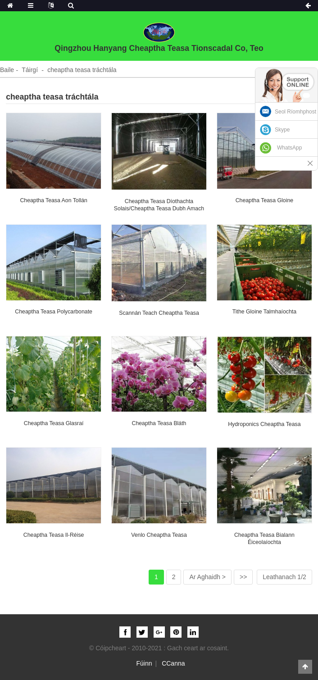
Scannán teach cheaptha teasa (159, 313)
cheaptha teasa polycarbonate (53, 311)
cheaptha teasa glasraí (54, 423)
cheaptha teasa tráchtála (81, 69)
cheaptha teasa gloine (264, 200)
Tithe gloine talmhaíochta (264, 311)
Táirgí (30, 69)
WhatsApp (289, 148)
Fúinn (144, 663)
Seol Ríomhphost (295, 112)
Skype (282, 130)
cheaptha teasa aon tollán (53, 200)
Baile (7, 69)
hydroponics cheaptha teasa (264, 424)
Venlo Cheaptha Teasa (159, 535)
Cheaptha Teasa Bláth (159, 423)
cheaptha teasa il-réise (53, 535)
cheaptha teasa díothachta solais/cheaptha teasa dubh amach (159, 205)
